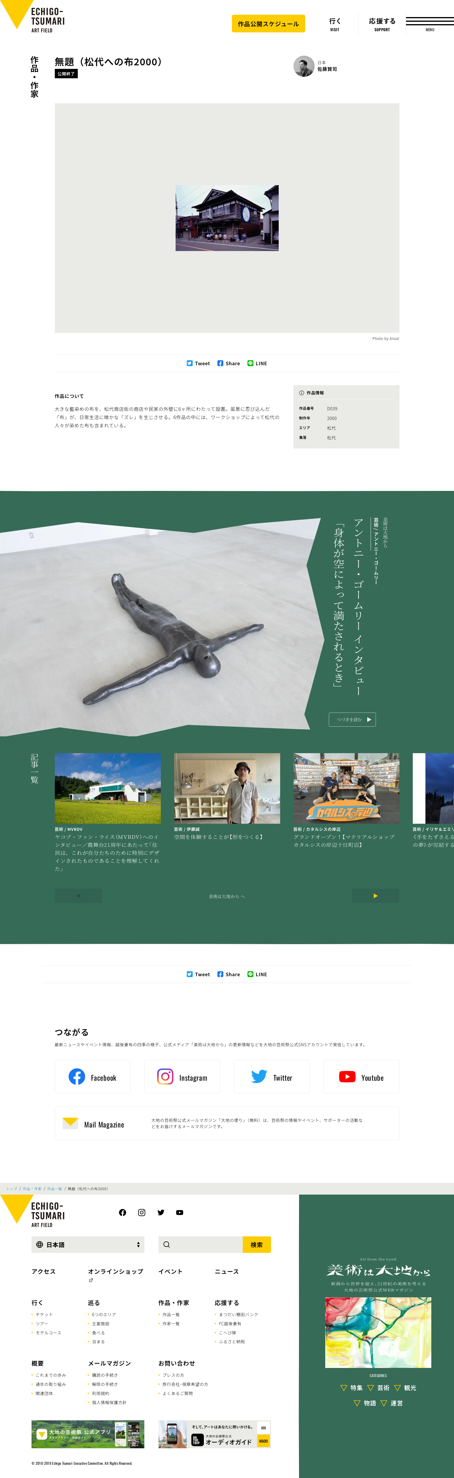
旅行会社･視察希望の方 (186, 1384)
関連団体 (44, 1393)
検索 (257, 1244)
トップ (11, 1188)
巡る (94, 1302)
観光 (410, 1387)
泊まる (98, 1341)
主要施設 (100, 1323)
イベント (171, 1271)
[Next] (375, 896)
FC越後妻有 (230, 1323)
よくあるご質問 (178, 1393)
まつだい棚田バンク (238, 1314)
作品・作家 (34, 77)
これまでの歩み (51, 1375)
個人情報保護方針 (109, 1402)
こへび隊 (227, 1333)
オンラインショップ (115, 1271)
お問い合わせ (177, 1363)
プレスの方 (173, 1375)
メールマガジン (109, 1363)
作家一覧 (171, 1323)
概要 (38, 1363)
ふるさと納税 (232, 1341)
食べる (98, 1333)
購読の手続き (105, 1375)
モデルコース (49, 1333)
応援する (227, 1302)
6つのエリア (104, 1314)
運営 (397, 1403)
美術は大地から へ (227, 896)
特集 (357, 1387)
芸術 (383, 1387)
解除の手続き (105, 1384)
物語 (370, 1403)
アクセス (44, 1271)
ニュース (227, 1271)
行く (38, 1302)
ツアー (42, 1323)
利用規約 (100, 1393)
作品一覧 (54, 1188)
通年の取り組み (51, 1384)
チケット (44, 1314)
